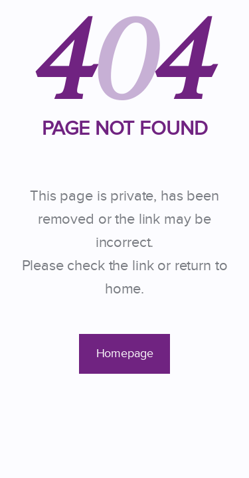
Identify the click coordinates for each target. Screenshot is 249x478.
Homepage (124, 353)
